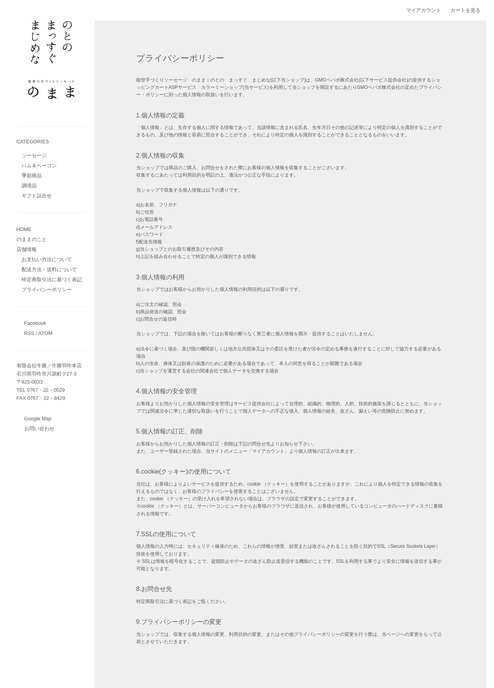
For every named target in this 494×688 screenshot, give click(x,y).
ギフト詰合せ (37, 196)
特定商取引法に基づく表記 (52, 279)
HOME (24, 229)
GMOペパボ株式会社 (337, 80)
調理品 (29, 186)
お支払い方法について (47, 259)
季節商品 (32, 175)
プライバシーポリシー (47, 289)
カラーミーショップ (222, 87)
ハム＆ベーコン (39, 165)
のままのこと (32, 239)
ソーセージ (34, 155)
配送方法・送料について (49, 269)
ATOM (45, 333)
